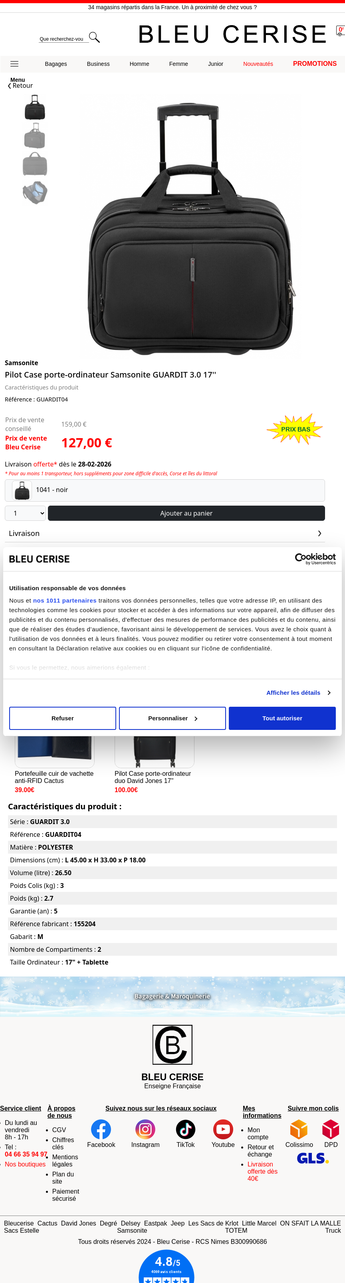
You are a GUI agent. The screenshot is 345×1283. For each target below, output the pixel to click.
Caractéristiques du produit (41, 387)
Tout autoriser (282, 718)
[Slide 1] (35, 136)
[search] (64, 39)
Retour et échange (261, 1151)
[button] (17, 64)
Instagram (145, 1133)
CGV (59, 1130)
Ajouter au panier (187, 513)
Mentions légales (65, 1161)
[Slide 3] (35, 193)
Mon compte (258, 1134)
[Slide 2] (35, 165)
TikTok (186, 1133)
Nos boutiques (25, 1164)
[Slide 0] (35, 108)
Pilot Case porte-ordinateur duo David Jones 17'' (154, 736)
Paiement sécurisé (65, 1195)
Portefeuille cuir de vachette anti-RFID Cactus (55, 736)
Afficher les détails (293, 692)
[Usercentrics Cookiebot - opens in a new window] (301, 559)
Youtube (223, 1133)
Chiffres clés (63, 1144)
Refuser (63, 718)
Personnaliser (172, 718)
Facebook (101, 1133)
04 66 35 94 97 (26, 1154)
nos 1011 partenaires (65, 600)
